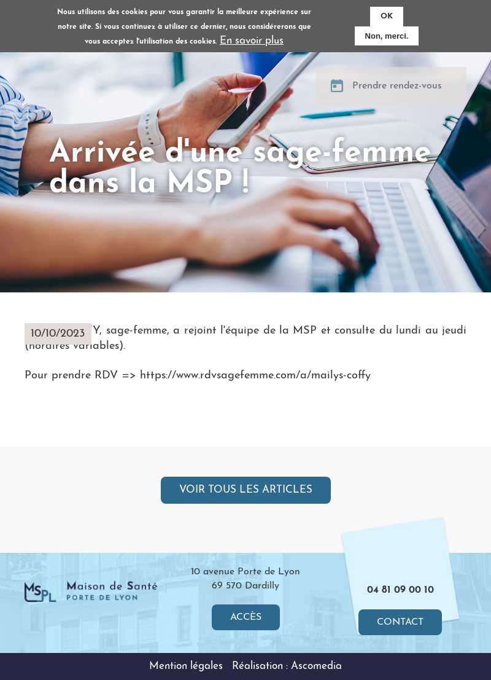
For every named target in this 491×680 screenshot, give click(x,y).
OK (387, 16)
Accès (245, 617)
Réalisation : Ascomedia (287, 666)
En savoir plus (252, 40)
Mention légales (186, 666)
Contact (400, 622)
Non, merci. (387, 35)
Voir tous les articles (245, 490)
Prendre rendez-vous (397, 93)
